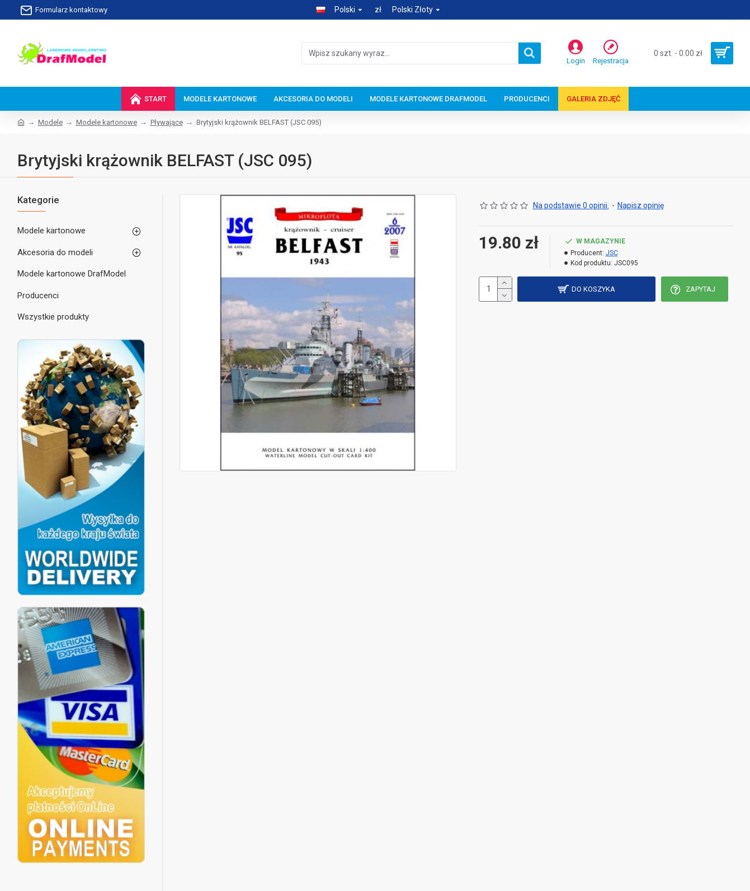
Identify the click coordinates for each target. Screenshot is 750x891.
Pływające (166, 122)
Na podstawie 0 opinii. (571, 205)
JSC (612, 253)
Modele (50, 122)
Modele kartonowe (106, 122)
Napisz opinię (640, 205)
